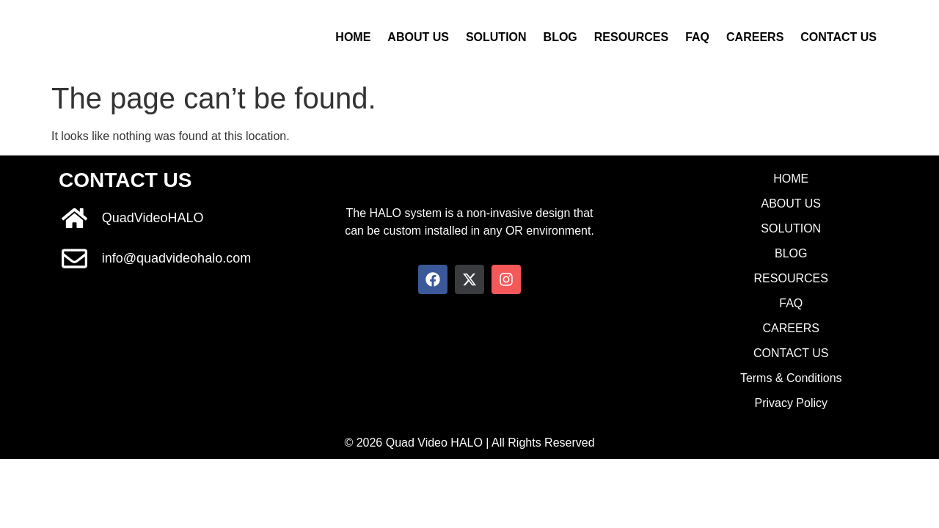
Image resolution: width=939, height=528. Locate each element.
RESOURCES (631, 37)
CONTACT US (838, 37)
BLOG (560, 37)
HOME (352, 37)
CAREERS (754, 37)
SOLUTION (496, 37)
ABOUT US (418, 37)
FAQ (697, 37)
